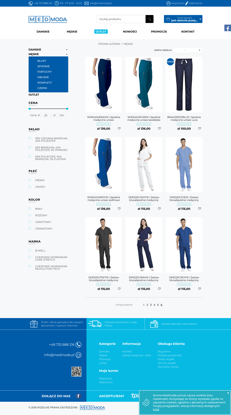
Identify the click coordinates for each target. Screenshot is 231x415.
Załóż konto (195, 3)
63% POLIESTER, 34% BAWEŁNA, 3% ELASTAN (50, 158)
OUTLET (101, 31)
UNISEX (40, 186)
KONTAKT (188, 31)
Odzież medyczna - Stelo (136, 355)
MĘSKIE (72, 31)
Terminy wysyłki (167, 363)
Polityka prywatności (170, 355)
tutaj (156, 409)
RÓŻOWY (41, 215)
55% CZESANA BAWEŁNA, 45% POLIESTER (51, 139)
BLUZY (41, 60)
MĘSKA (39, 180)
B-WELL (40, 250)
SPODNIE (43, 66)
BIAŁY (39, 208)
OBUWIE (43, 77)
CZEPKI (42, 88)
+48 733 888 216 (43, 3)
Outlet (103, 363)
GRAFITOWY (43, 221)
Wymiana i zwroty (168, 366)
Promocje (104, 359)
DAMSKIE (43, 31)
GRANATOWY (43, 228)
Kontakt (127, 351)
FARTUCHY (44, 71)
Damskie (104, 351)
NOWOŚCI (130, 31)
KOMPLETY (44, 82)
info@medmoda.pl (101, 3)
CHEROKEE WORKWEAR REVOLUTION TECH (51, 267)
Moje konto (178, 3)
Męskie (103, 355)
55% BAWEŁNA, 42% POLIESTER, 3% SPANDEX (51, 148)
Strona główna (109, 44)
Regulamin (164, 351)
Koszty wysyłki (166, 359)
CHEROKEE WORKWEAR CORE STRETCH (51, 258)
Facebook (78, 396)
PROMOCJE (159, 31)
